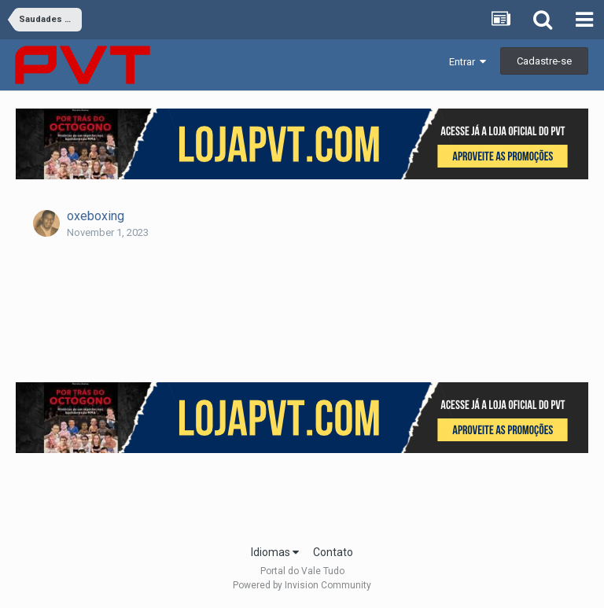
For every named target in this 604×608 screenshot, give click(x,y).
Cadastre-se (544, 61)
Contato (333, 552)
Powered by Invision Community (302, 585)
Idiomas (275, 552)
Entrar (467, 62)
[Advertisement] (302, 494)
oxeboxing (95, 215)
